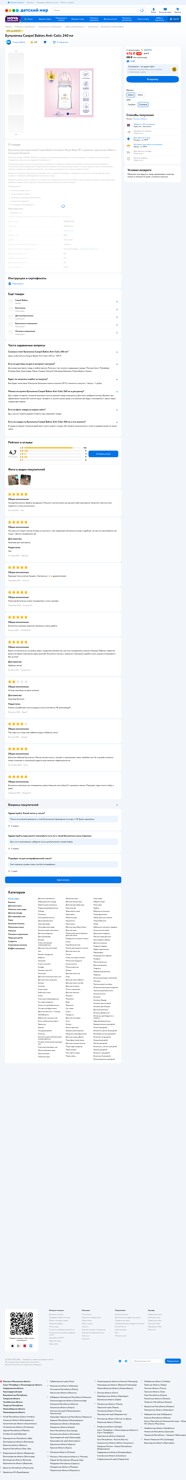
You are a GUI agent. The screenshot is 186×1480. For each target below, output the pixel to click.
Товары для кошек (155, 1314)
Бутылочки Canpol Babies (112, 26)
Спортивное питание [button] (17, 945)
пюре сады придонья (74, 1047)
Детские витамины (100, 1010)
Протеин (97, 981)
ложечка (41, 1034)
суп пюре (69, 1008)
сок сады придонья (45, 1002)
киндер (41, 967)
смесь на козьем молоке (75, 958)
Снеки (68, 1012)
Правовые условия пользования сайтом (38, 1359)
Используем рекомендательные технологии (22, 1362)
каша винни (70, 921)
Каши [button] (10, 920)
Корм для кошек (154, 1317)
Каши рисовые (43, 1054)
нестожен (42, 973)
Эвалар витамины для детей (104, 1024)
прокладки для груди (46, 927)
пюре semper (71, 1050)
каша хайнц (70, 914)
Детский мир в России (14, 1365)
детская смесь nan (73, 951)
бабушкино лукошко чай (47, 1018)
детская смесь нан (73, 973)
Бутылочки (93, 26)
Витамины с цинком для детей (105, 1047)
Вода (68, 1002)
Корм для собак (154, 1323)
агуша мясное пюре (101, 930)
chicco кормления (73, 989)
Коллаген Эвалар (99, 1000)
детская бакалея (44, 937)
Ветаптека (152, 1330)
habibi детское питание (102, 918)
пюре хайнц (70, 1056)
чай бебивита (43, 1015)
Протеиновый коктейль (102, 984)
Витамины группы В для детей (105, 1031)
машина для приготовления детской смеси (76, 934)
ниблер (41, 911)
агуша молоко (71, 964)
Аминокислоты (99, 994)
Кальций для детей (100, 1040)
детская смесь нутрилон (47, 980)
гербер (96, 908)
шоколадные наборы (101, 940)
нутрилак (42, 961)
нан (39, 951)
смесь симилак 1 (44, 964)
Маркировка (17, 283)
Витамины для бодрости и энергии (103, 1017)
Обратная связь (55, 1341)
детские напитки (72, 993)
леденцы (97, 975)
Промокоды (54, 1327)
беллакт (41, 983)
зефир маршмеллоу (101, 949)
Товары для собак (154, 1320)
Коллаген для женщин (101, 1007)
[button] (174, 19)
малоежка (70, 999)
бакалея (41, 940)
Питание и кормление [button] (18, 934)
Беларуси (37, 1365)
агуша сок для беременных (48, 1005)
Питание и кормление (24, 26)
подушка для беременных (48, 908)
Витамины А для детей (102, 1037)
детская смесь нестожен (47, 948)
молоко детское (72, 967)
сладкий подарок (100, 946)
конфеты (96, 959)
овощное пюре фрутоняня (76, 1034)
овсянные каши (72, 899)
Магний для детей (100, 1043)
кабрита (41, 958)
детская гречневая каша (75, 905)
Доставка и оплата (56, 1314)
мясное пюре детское (102, 937)
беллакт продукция (45, 954)
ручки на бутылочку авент (48, 1021)
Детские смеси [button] (15, 906)
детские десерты (100, 965)
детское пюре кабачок (75, 1037)
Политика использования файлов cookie (62, 1334)
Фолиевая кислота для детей (104, 1034)
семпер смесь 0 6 (45, 970)
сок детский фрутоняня (47, 1008)
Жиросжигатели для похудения (105, 987)
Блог (117, 1333)
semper (68, 970)
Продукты (70, 1015)
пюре (95, 924)
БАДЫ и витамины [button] (16, 948)
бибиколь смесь (44, 993)
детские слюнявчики (46, 899)
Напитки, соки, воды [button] (17, 909)
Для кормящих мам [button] (16, 916)
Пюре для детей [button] (15, 938)
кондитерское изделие (102, 956)
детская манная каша (74, 902)
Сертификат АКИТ (56, 1338)
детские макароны (45, 933)
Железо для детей (100, 1050)
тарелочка (42, 1024)
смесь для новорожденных (48, 999)
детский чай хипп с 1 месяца (49, 1012)
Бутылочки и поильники (50, 26)
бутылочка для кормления (48, 930)
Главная (8, 26)
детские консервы (73, 1018)
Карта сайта (53, 1344)
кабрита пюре (99, 902)
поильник (42, 914)
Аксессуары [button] (13, 898)
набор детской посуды (47, 902)
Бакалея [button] (11, 902)
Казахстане (27, 1365)
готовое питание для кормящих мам (50, 1043)
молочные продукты (74, 961)
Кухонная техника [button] (16, 923)
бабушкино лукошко (101, 911)
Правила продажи (56, 1323)
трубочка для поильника (47, 905)
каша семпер (71, 908)
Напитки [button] (12, 930)
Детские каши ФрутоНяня (76, 927)
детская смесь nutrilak (74, 983)
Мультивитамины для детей (104, 1059)
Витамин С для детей (101, 1053)
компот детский (72, 1027)
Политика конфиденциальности (61, 1330)
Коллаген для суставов (102, 1003)
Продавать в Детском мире (59, 1317)
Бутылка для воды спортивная (105, 978)
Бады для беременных (102, 1021)
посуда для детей (45, 1031)
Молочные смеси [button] (16, 927)
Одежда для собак (155, 1327)
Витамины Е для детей (102, 1056)
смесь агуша (42, 989)
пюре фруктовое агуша (75, 1040)
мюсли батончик (100, 962)
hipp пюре (97, 899)
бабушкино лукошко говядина (105, 927)
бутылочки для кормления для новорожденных (49, 1038)
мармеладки (98, 953)
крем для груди (44, 924)
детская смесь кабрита (75, 980)
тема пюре (97, 905)
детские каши (71, 930)
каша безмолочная (73, 945)
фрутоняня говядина (101, 933)
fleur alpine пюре (73, 1053)
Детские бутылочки (75, 26)
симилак (41, 986)
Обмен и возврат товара (58, 1320)
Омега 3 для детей (100, 1027)
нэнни (68, 954)
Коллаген (97, 997)
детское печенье (100, 943)
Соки (68, 1021)
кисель (68, 1024)
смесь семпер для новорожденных (45, 944)
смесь (40, 996)
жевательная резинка (101, 972)
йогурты (69, 996)
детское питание (72, 986)
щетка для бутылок (45, 921)
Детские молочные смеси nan (49, 977)
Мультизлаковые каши (46, 1050)
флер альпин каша (73, 911)
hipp (68, 977)
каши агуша (70, 924)
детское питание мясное (75, 1043)
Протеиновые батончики (103, 991)
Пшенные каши (44, 1057)
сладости (97, 968)
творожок (69, 1005)
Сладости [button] (12, 941)
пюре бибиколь (99, 921)
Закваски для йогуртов (74, 1031)
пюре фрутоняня (100, 914)
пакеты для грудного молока (77, 948)
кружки (41, 1027)
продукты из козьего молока (77, 939)
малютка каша (71, 918)
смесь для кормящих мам (48, 1047)
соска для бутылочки (46, 918)
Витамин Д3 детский (101, 1013)
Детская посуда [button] (15, 913)
